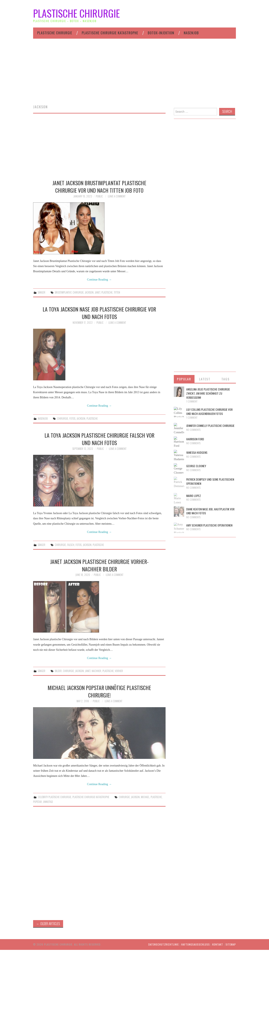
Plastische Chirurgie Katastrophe (110, 32)
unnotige (48, 802)
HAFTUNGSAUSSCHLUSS (195, 944)
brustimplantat (63, 292)
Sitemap (231, 944)
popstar (37, 802)
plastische (107, 292)
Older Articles (48, 923)
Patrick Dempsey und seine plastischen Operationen (210, 481)
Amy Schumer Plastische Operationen (209, 525)
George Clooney (196, 466)
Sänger (41, 292)
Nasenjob (191, 32)
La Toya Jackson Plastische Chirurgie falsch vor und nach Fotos (99, 439)
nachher (96, 671)
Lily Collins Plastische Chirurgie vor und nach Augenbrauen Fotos (209, 411)
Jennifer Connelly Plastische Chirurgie (210, 425)
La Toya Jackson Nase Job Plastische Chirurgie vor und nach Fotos (99, 312)
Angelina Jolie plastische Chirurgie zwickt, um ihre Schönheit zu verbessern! (208, 393)
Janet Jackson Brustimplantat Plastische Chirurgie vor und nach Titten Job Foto (99, 186)
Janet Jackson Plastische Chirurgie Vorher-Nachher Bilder (99, 565)
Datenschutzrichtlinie (163, 944)
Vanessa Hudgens (196, 452)
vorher (119, 671)
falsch (70, 545)
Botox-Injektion (161, 32)
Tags (225, 379)
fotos (72, 418)
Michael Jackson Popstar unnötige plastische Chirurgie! (99, 691)
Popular (184, 379)
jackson (89, 292)
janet (97, 292)
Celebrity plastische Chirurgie (54, 797)
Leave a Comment (116, 196)
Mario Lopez (193, 495)
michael (145, 797)
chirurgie (78, 292)
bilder (58, 671)
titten (117, 292)
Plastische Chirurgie (76, 13)
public (99, 196)
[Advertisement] (134, 76)
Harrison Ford (195, 439)
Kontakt (217, 944)
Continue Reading (99, 279)
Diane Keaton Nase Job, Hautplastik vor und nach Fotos (210, 511)
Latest (204, 379)
